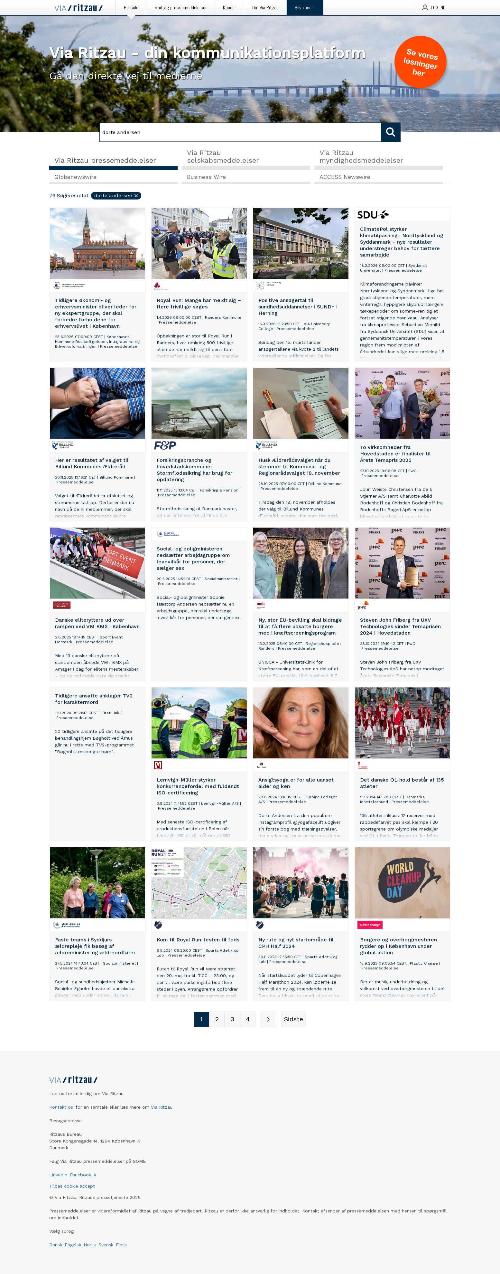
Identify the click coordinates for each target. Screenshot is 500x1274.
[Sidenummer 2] (217, 1020)
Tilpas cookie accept (72, 1186)
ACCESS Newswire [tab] (344, 177)
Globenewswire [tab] (75, 177)
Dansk (55, 1244)
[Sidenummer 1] (201, 1020)
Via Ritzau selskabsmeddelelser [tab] (223, 156)
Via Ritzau (161, 1107)
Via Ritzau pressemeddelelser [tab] (105, 160)
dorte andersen (116, 196)
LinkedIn (58, 1174)
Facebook (80, 1174)
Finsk (121, 1244)
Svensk (105, 1244)
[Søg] (240, 132)
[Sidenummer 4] (247, 1020)
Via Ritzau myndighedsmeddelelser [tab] (361, 156)
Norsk (90, 1244)
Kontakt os (61, 1107)
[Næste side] (268, 1020)
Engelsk (73, 1244)
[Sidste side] (293, 1020)
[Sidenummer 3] (232, 1020)
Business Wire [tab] (206, 177)
